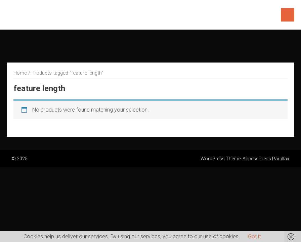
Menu (287, 15)
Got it (254, 236)
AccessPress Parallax (266, 158)
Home (20, 73)
